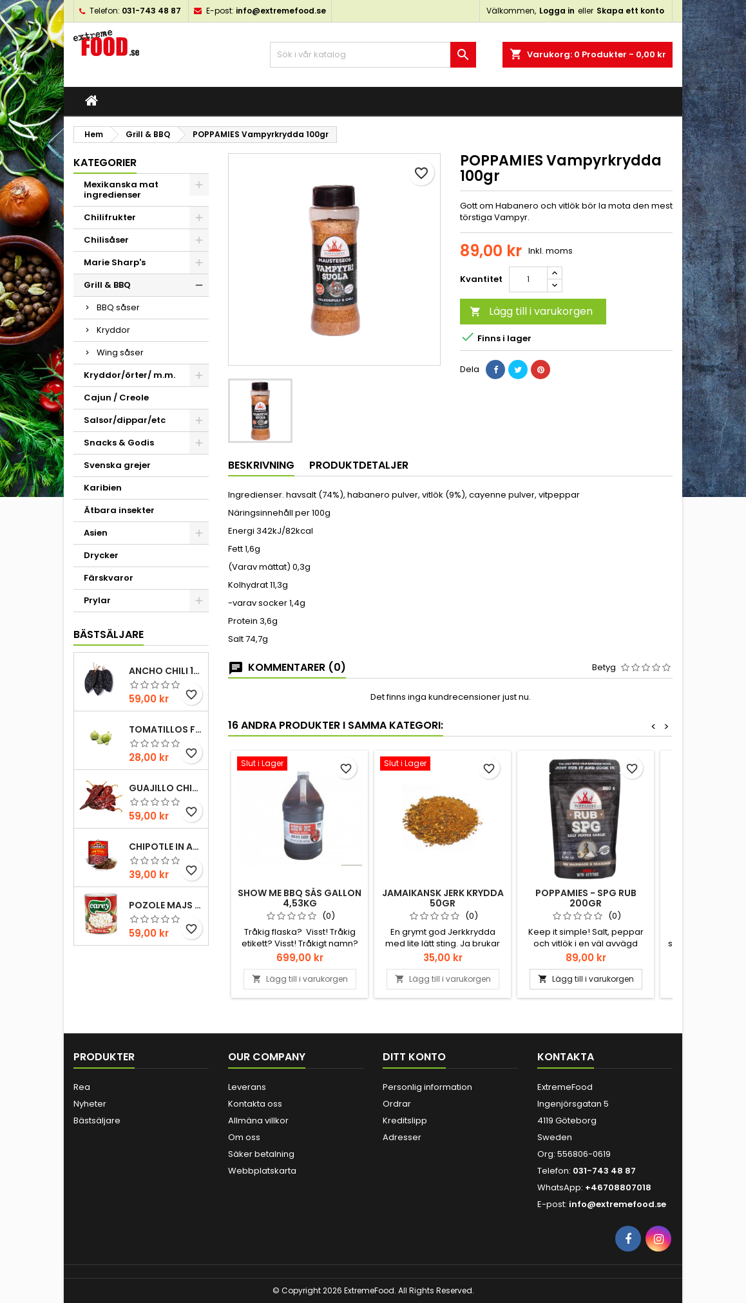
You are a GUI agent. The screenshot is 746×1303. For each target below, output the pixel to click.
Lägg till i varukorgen (531, 311)
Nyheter (89, 1104)
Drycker (101, 555)
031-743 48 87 (151, 10)
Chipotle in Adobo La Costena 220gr (166, 846)
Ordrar (397, 1104)
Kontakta (565, 1056)
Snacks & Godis (119, 442)
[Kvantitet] (528, 279)
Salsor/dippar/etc (125, 420)
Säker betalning (261, 1154)
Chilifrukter (110, 217)
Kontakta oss (255, 1104)
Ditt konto (414, 1056)
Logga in (557, 10)
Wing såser (120, 352)
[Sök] (373, 55)
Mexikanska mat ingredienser (121, 189)
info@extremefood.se (281, 10)
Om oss (244, 1137)
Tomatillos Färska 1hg (166, 729)
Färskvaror (108, 578)
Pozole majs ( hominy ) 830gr (166, 905)
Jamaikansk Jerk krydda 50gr (443, 898)
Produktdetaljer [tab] (358, 465)
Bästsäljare (108, 634)
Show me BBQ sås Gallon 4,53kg (299, 898)
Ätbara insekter (119, 510)
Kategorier (105, 162)
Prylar (97, 600)
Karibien (103, 488)
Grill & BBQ (107, 285)
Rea (81, 1087)
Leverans (247, 1087)
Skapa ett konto (630, 10)
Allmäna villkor (258, 1120)
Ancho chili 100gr (166, 671)
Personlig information (427, 1087)
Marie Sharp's (115, 262)
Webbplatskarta (262, 1171)
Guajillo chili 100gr (166, 788)
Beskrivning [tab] (261, 465)
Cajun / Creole (116, 397)
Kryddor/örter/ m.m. (129, 375)
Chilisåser (106, 240)
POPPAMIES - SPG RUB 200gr (585, 898)
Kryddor (113, 330)
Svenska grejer (117, 465)
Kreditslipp (405, 1120)
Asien (96, 533)
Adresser (402, 1137)
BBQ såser (118, 307)
